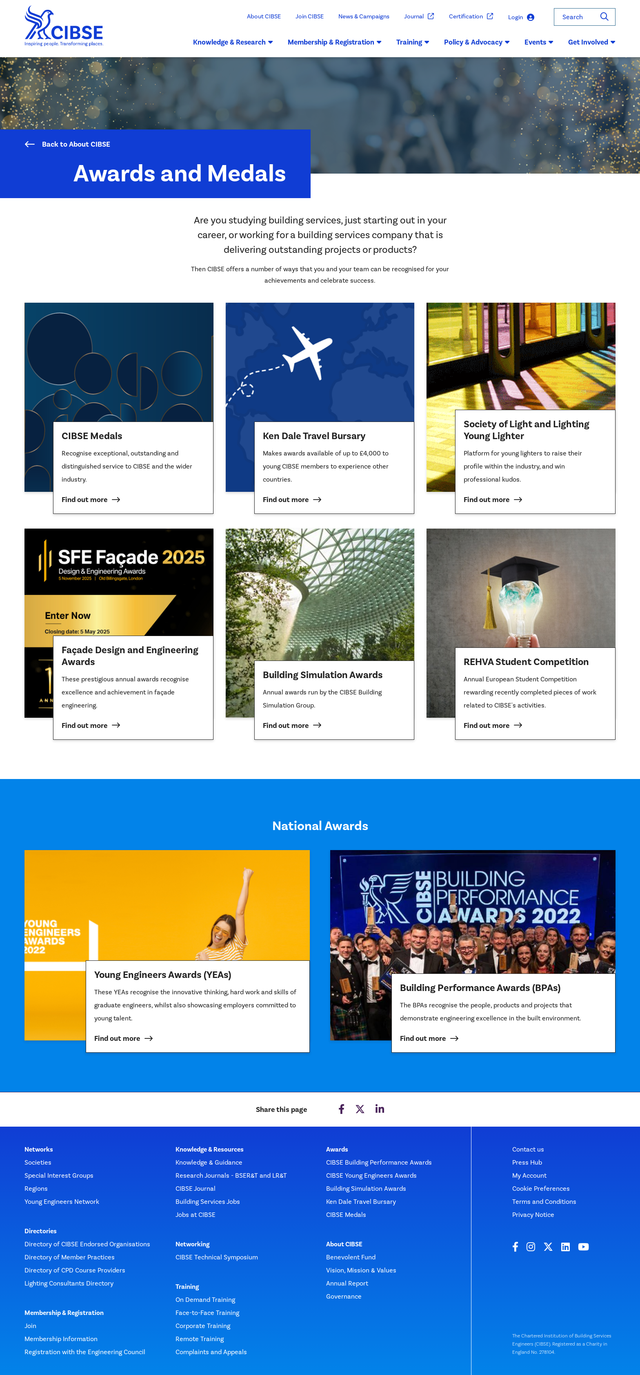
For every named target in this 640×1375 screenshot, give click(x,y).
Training (187, 1287)
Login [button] (521, 17)
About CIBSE (264, 16)
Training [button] (412, 42)
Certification (471, 16)
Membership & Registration (64, 1313)
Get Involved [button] (592, 42)
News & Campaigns (363, 16)
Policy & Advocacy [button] (477, 42)
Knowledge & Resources (210, 1149)
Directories (40, 1231)
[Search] (604, 17)
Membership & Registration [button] (335, 42)
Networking (192, 1244)
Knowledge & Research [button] (233, 42)
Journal (419, 16)
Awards (337, 1149)
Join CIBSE (310, 16)
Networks (38, 1149)
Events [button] (538, 42)
